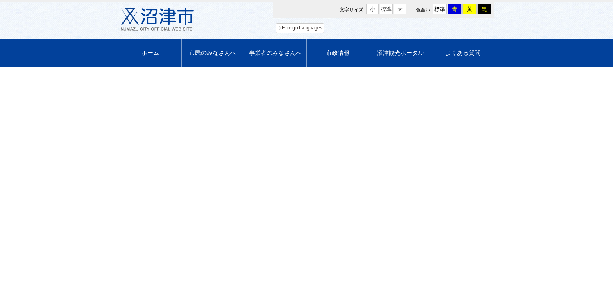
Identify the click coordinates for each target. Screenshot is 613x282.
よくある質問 (462, 52)
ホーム (150, 52)
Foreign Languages (302, 28)
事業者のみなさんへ (275, 52)
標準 (386, 9)
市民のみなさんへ (212, 52)
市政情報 (338, 52)
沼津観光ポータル (400, 52)
